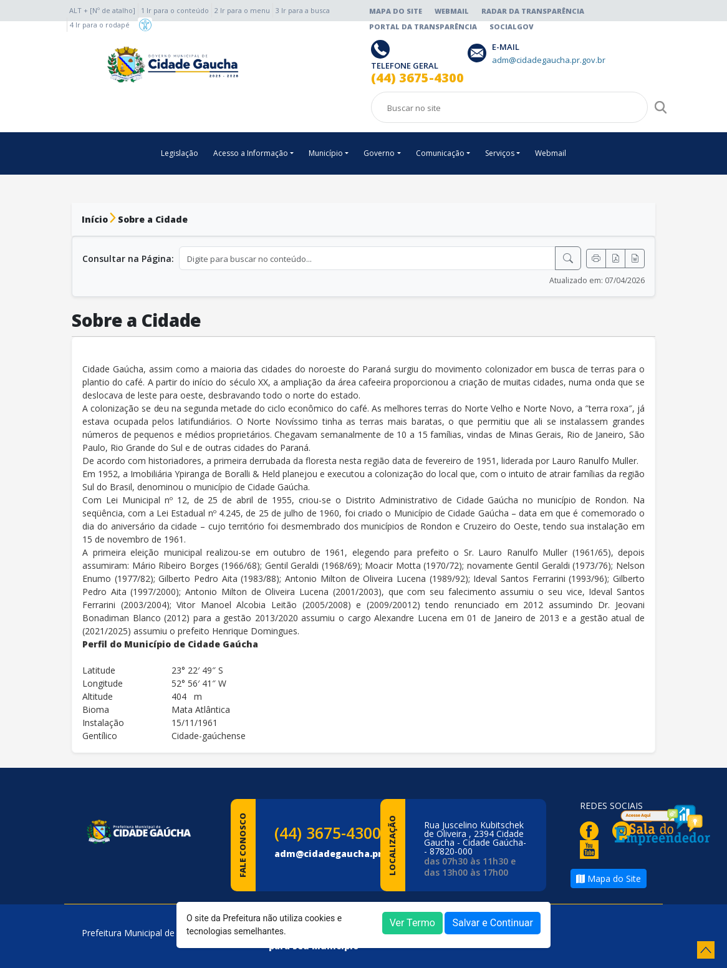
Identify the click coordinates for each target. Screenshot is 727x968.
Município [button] (326, 153)
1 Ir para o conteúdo (175, 10)
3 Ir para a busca (303, 10)
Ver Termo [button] (412, 923)
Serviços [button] (499, 153)
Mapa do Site (395, 11)
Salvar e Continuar (492, 923)
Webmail (452, 11)
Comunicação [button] (440, 153)
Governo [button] (379, 153)
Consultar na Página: (128, 258)
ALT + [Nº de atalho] (102, 10)
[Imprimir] (596, 258)
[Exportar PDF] (615, 258)
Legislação (179, 153)
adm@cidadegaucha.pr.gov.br (344, 853)
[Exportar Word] (635, 258)
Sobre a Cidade (153, 219)
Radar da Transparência (532, 11)
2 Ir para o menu (242, 10)
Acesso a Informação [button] (250, 153)
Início (95, 219)
